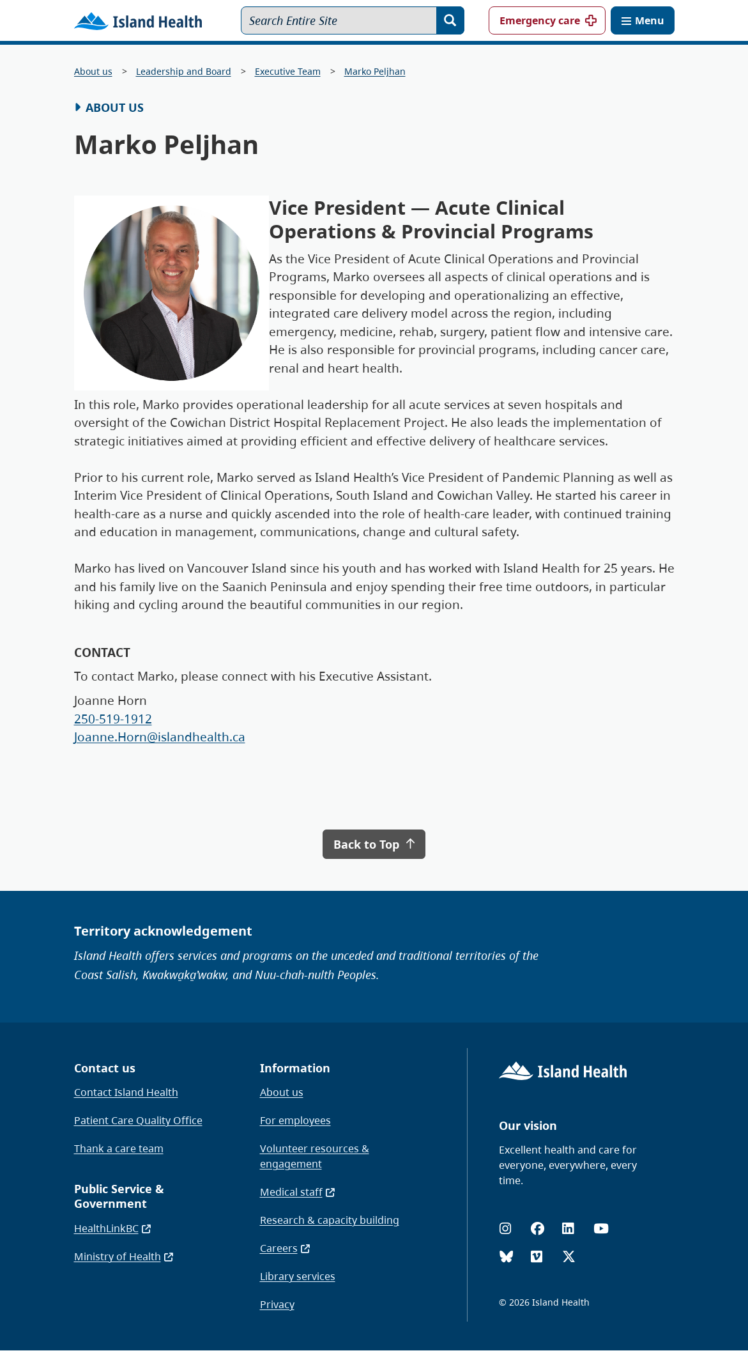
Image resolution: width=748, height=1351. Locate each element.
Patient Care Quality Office (138, 1120)
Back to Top (373, 844)
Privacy (277, 1304)
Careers (285, 1248)
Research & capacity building (329, 1220)
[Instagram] (505, 1229)
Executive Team (288, 71)
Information (295, 1068)
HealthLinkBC (113, 1228)
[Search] (450, 20)
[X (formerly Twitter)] (569, 1257)
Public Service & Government (119, 1196)
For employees (295, 1120)
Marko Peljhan (375, 71)
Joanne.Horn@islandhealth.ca (161, 737)
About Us (115, 107)
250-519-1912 (113, 719)
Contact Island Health (126, 1092)
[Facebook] (538, 1229)
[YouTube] (601, 1229)
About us (93, 71)
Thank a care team (119, 1148)
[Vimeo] (537, 1257)
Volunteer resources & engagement (314, 1156)
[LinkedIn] (568, 1229)
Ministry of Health (124, 1256)
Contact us (104, 1068)
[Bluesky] (506, 1257)
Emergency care (540, 20)
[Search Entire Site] (352, 20)
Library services (297, 1276)
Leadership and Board (183, 71)
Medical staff (298, 1192)
